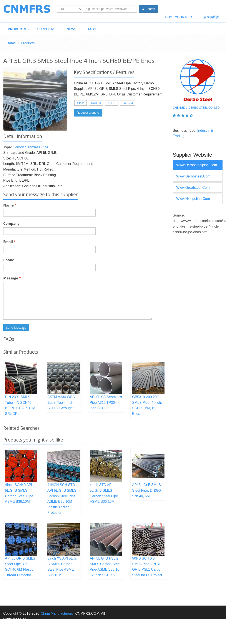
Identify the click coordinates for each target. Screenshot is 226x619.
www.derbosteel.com (193, 176)
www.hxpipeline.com (193, 198)
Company (11, 223)
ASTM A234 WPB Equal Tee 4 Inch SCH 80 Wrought (61, 402)
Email (9, 241)
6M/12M (128, 103)
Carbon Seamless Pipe (30, 147)
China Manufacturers (57, 613)
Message (12, 278)
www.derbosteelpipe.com (196, 165)
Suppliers (46, 29)
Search (148, 9)
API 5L (112, 103)
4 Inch (80, 103)
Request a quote (88, 112)
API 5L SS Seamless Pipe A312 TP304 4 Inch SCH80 (106, 402)
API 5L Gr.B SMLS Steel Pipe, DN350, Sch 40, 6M (147, 490)
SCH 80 (96, 103)
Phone (8, 260)
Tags (91, 29)
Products (17, 29)
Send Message (16, 327)
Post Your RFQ (178, 17)
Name (10, 205)
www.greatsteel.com (193, 187)
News (71, 29)
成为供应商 (211, 17)
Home (11, 43)
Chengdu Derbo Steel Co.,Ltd (196, 107)
